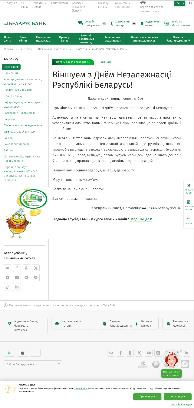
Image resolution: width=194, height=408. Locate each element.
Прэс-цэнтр (11, 67)
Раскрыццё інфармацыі (19, 113)
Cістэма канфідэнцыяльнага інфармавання (22, 159)
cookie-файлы (80, 388)
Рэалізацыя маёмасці (18, 90)
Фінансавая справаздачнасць (23, 125)
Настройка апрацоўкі (181, 404)
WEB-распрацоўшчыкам (19, 131)
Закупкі (8, 138)
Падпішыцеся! (141, 219)
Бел (178, 3)
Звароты (9, 119)
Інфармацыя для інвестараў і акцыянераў (23, 104)
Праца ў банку (13, 96)
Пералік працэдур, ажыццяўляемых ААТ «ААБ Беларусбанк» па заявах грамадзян (20, 173)
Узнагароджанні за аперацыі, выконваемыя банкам (23, 81)
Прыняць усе (147, 396)
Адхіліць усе (177, 396)
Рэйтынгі (9, 150)
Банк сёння (11, 73)
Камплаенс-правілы (17, 144)
